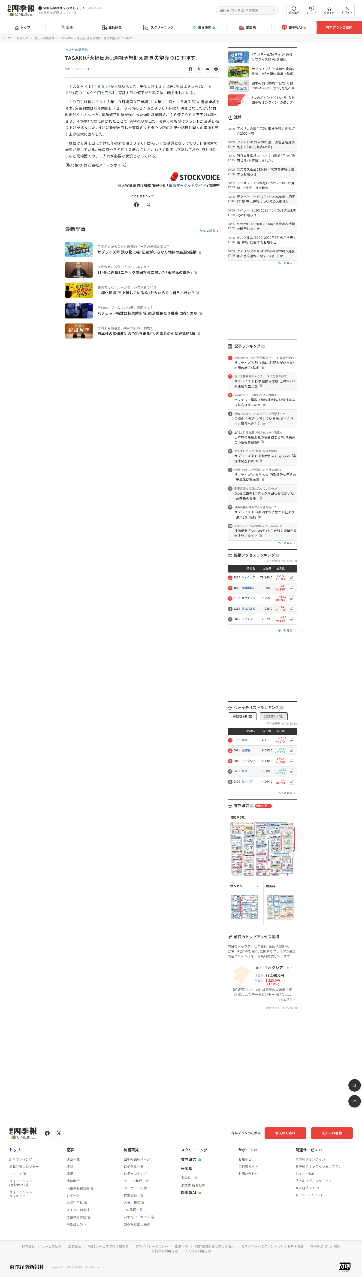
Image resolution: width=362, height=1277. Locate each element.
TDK (244, 740)
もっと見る (207, 230)
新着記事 (22, 38)
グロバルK (248, 608)
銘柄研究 (113, 27)
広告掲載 (74, 1246)
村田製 (245, 750)
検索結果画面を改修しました (64, 8)
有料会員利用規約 (164, 1251)
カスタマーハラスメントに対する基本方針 (272, 1246)
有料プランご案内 (339, 27)
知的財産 (181, 1246)
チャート (311, 10)
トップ (22, 27)
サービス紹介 (51, 1246)
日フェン (247, 619)
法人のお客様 (332, 1133)
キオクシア (248, 577)
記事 (68, 27)
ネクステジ (248, 598)
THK (244, 771)
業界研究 (203, 27)
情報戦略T (248, 588)
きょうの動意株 (44, 38)
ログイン (347, 10)
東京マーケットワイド (187, 186)
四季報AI (294, 27)
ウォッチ (329, 10)
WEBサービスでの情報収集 (108, 1246)
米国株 (248, 28)
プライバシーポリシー (151, 1246)
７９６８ (101, 86)
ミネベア (247, 781)
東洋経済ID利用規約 (325, 1246)
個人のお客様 (286, 1133)
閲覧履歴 (294, 10)
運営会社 (28, 1246)
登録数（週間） (243, 716)
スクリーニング (158, 27)
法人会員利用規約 (197, 1251)
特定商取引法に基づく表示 (215, 1246)
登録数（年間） (274, 716)
